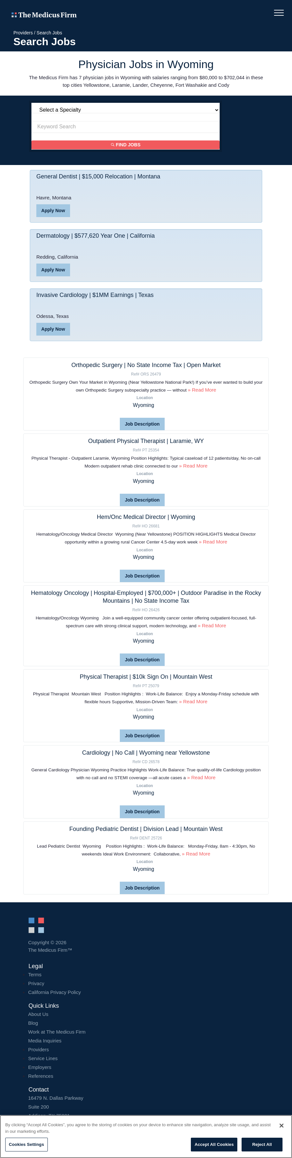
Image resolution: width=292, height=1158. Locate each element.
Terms (35, 974)
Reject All (262, 1144)
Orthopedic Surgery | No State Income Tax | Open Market (146, 365)
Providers (23, 32)
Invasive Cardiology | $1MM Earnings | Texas (95, 295)
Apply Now (53, 210)
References (40, 1075)
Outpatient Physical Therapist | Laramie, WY (146, 441)
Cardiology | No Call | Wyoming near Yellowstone (146, 752)
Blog (33, 1022)
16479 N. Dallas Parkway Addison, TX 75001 (146, 1106)
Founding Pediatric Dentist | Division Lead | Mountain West (146, 828)
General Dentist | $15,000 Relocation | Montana (98, 177)
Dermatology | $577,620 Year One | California (95, 236)
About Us (38, 1014)
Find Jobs (125, 145)
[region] (146, 1136)
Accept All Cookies (214, 1144)
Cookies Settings (26, 1144)
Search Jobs (49, 32)
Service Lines (43, 1058)
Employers (39, 1067)
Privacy (36, 983)
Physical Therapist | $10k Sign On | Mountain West (146, 676)
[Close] (281, 1125)
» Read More (202, 390)
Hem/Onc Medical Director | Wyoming (146, 517)
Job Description (142, 424)
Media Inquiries (45, 1040)
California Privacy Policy (54, 992)
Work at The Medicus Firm (56, 1031)
